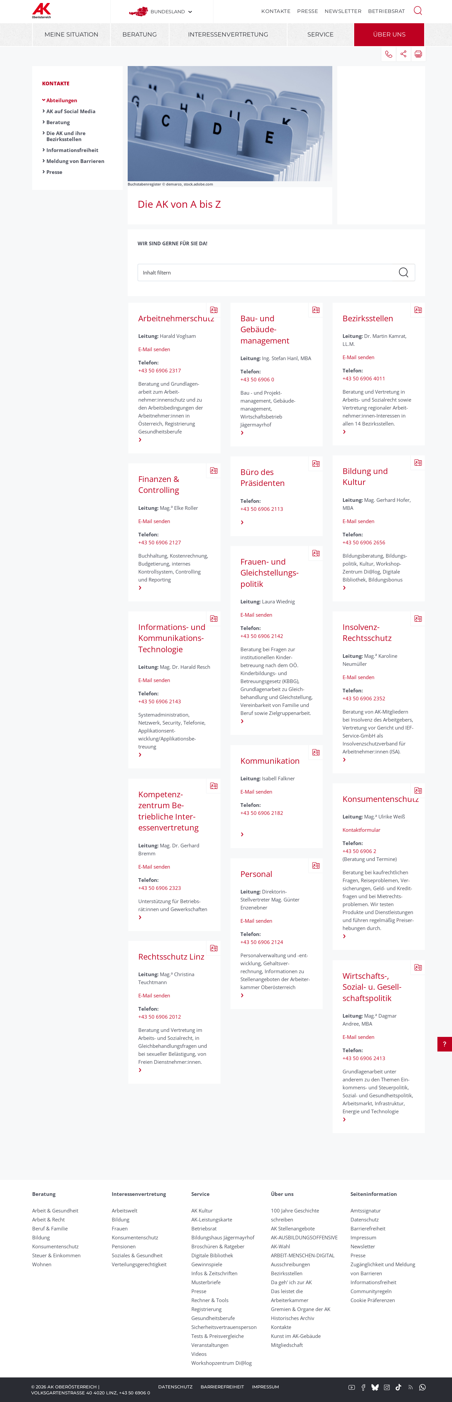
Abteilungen (61, 100)
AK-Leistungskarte (211, 1219)
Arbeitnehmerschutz (172, 318)
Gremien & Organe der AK (300, 1309)
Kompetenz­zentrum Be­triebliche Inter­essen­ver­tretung (168, 811)
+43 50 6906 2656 (364, 542)
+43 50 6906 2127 (159, 542)
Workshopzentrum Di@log (221, 1363)
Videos (199, 1354)
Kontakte (276, 11)
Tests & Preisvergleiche (217, 1336)
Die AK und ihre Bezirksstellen (66, 136)
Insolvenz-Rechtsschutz (367, 632)
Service (320, 34)
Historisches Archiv (292, 1318)
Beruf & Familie (50, 1228)
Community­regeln (371, 1291)
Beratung (139, 34)
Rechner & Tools (209, 1300)
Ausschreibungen (290, 1264)
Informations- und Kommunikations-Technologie (172, 638)
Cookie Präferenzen (373, 1300)
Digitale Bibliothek (212, 1255)
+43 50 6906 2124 (261, 942)
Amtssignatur (366, 1210)
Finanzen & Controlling (158, 484)
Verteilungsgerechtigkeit (139, 1264)
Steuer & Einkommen (56, 1255)
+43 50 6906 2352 (364, 698)
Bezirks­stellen (368, 318)
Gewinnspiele (206, 1264)
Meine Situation (71, 34)
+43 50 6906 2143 (159, 701)
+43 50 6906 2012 (159, 1016)
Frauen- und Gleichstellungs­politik (269, 572)
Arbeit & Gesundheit (55, 1210)
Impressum (363, 1237)
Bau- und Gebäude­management (265, 329)
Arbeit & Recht (48, 1219)
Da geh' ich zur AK (291, 1282)
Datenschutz (365, 1219)
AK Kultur (202, 1210)
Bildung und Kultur (365, 476)
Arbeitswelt (124, 1210)
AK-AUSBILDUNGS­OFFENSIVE (304, 1237)
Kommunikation (270, 760)
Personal (256, 873)
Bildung (41, 1237)
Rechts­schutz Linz (171, 956)
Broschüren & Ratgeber (217, 1246)
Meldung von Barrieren (75, 161)
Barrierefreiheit (368, 1228)
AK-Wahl (280, 1246)
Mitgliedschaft (287, 1345)
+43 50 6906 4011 (364, 378)
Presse (307, 11)
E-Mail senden (154, 349)
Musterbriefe (206, 1282)
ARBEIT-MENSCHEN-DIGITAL (303, 1255)
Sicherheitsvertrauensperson (224, 1327)
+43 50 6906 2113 (261, 509)
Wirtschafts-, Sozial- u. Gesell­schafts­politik (372, 986)
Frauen (120, 1228)
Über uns (389, 34)
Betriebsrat (386, 11)
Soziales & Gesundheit (137, 1255)
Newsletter (343, 11)
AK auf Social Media (71, 111)
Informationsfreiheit (72, 150)
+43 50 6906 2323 (159, 888)
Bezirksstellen (286, 1273)
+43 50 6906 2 (359, 851)
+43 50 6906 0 (257, 379)
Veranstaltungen (209, 1345)
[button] (418, 10)
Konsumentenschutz (377, 798)
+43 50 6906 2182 (261, 813)
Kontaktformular (361, 829)
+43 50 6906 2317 (159, 370)
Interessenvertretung (228, 34)
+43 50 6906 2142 (261, 636)
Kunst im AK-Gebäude (296, 1336)
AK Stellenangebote (293, 1228)
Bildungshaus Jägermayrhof (222, 1237)
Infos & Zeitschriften (214, 1273)
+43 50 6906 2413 (364, 1058)
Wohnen (41, 1264)
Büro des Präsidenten (262, 477)
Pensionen (124, 1246)
